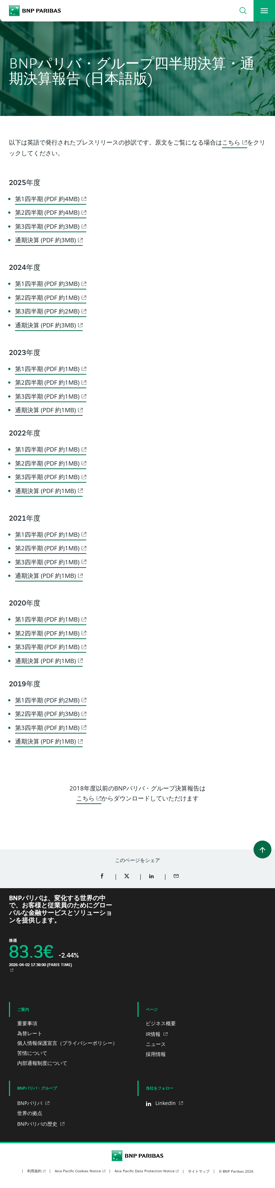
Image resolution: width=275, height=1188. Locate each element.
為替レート (29, 1033)
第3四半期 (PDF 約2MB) (47, 311)
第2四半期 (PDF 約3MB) (47, 714)
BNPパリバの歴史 (38, 1123)
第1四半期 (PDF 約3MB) (47, 283)
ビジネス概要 (161, 1023)
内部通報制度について (42, 1063)
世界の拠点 (29, 1113)
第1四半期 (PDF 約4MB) (47, 199)
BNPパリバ (30, 1103)
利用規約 (34, 1170)
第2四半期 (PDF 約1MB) (47, 297)
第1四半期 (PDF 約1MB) (47, 369)
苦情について (32, 1053)
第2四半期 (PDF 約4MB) (47, 212)
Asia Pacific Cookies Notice (78, 1170)
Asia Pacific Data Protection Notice (145, 1170)
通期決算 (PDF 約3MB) (45, 240)
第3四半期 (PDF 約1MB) (47, 396)
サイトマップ (198, 1171)
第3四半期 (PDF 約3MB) (47, 226)
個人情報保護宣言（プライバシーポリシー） (67, 1043)
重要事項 (27, 1023)
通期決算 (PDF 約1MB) (45, 410)
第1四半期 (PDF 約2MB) (47, 700)
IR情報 (154, 1034)
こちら (231, 142)
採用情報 (156, 1054)
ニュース (156, 1044)
